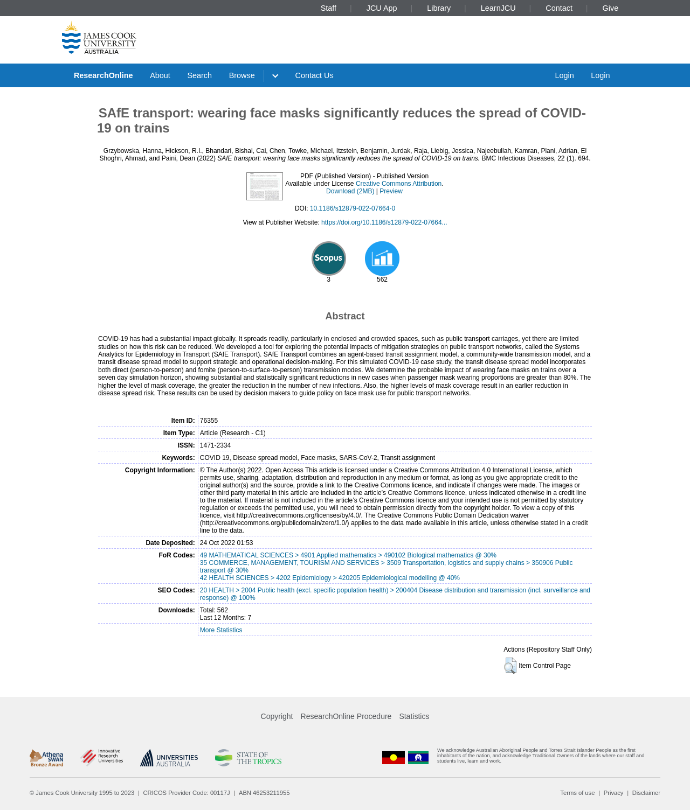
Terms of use (577, 793)
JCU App (382, 8)
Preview (391, 191)
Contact (559, 8)
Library (439, 8)
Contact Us (314, 75)
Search (199, 75)
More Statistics (221, 630)
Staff (328, 8)
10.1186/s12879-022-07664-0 (352, 208)
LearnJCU (498, 8)
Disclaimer (646, 793)
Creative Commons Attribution (398, 183)
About (160, 75)
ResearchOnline (103, 75)
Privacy (614, 793)
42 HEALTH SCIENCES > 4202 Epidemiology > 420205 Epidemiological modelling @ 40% (330, 578)
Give (611, 8)
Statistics (414, 716)
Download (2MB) (350, 191)
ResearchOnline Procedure (346, 716)
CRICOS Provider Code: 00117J (186, 793)
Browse (242, 75)
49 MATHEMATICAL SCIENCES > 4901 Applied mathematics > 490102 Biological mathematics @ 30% (348, 555)
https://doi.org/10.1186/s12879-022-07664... (384, 222)
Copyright (277, 716)
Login (564, 75)
